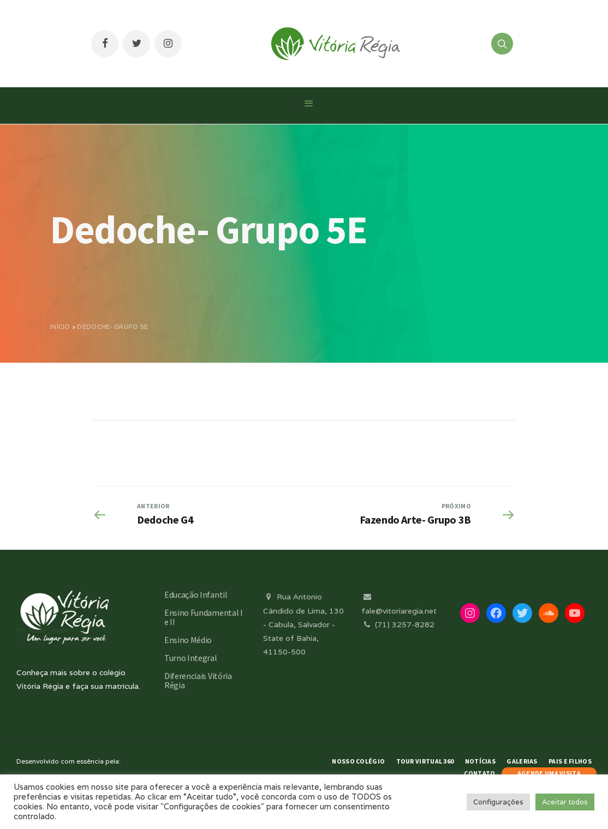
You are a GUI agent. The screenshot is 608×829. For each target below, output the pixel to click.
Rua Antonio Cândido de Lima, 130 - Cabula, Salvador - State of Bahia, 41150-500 (303, 624)
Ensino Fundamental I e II (203, 617)
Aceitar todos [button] (565, 802)
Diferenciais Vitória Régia (198, 680)
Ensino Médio (188, 639)
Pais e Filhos (570, 761)
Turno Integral (190, 657)
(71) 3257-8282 (397, 624)
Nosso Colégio (358, 761)
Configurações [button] (498, 802)
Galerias (521, 761)
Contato (479, 773)
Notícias (480, 761)
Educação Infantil (196, 594)
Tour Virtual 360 (425, 761)
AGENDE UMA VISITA (549, 773)
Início (60, 327)
